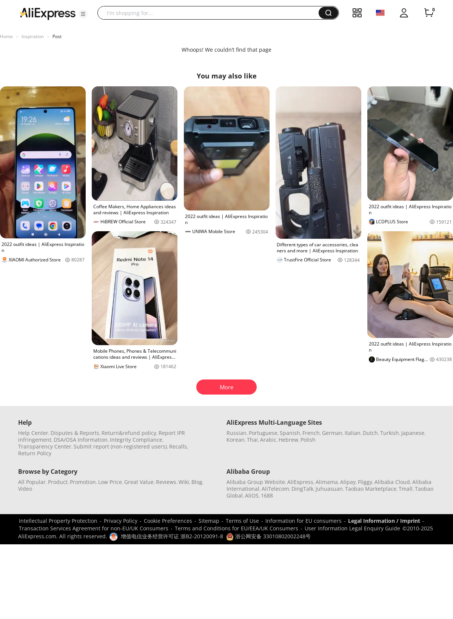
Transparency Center (44, 446)
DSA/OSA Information (81, 439)
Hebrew (288, 439)
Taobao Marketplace (370, 488)
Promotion (83, 481)
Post (57, 36)
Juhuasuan (329, 488)
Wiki (184, 481)
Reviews (166, 481)
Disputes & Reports (75, 432)
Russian (236, 432)
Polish (308, 439)
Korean (235, 439)
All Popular (32, 481)
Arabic (268, 439)
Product (58, 481)
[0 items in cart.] (429, 13)
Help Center (33, 432)
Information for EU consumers (303, 520)
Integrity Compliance (136, 439)
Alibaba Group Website (255, 481)
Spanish (290, 432)
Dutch (370, 432)
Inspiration (33, 36)
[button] (83, 13)
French (311, 432)
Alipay (348, 481)
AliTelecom (275, 488)
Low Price (110, 481)
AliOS (252, 495)
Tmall (406, 488)
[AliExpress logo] (47, 13)
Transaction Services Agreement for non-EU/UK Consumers (93, 528)
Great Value (139, 481)
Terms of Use (242, 520)
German (332, 432)
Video (25, 488)
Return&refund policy (129, 432)
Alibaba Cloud (392, 481)
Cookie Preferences (168, 520)
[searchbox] (211, 12)
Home (6, 36)
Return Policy (34, 453)
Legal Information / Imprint (384, 520)
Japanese (412, 432)
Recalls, (178, 446)
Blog (196, 481)
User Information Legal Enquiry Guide (352, 528)
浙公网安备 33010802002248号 (268, 536)
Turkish (389, 432)
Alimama (327, 481)
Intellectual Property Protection (58, 520)
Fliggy (365, 481)
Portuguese (263, 432)
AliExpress (300, 481)
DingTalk (302, 488)
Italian (353, 432)
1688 (267, 495)
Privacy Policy (120, 520)
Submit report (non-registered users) (120, 446)
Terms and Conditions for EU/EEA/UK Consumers (236, 528)
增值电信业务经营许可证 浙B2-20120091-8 (172, 536)
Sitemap (209, 520)
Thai (252, 439)
